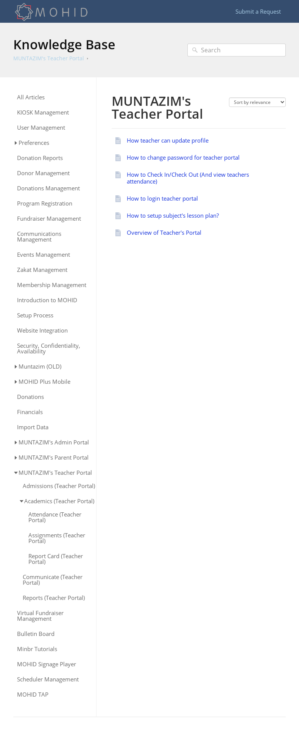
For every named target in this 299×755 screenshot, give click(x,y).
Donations (30, 397)
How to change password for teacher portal (183, 157)
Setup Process (35, 315)
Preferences (34, 142)
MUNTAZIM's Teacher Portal (48, 58)
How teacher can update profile (168, 140)
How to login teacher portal (162, 198)
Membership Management (51, 285)
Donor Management (43, 173)
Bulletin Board (36, 634)
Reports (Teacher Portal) (54, 598)
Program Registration (44, 203)
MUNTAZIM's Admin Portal (54, 442)
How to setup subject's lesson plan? (173, 215)
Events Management (43, 254)
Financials (30, 412)
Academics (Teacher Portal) (59, 501)
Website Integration (42, 330)
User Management (41, 127)
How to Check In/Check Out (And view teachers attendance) (188, 178)
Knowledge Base (64, 44)
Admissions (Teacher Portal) (59, 486)
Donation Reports (40, 158)
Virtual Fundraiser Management (40, 616)
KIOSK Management (43, 112)
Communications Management (39, 236)
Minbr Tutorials (37, 649)
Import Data (32, 427)
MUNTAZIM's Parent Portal (54, 457)
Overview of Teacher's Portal (164, 232)
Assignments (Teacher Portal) (56, 538)
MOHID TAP (32, 694)
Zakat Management (42, 270)
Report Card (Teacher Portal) (55, 559)
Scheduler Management (48, 679)
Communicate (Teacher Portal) (53, 579)
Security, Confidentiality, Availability (48, 348)
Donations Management (48, 188)
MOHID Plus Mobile (44, 381)
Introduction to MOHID (47, 300)
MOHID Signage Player (46, 664)
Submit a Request (258, 11)
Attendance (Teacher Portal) (54, 517)
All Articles (31, 97)
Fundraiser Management (49, 218)
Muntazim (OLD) (40, 366)
